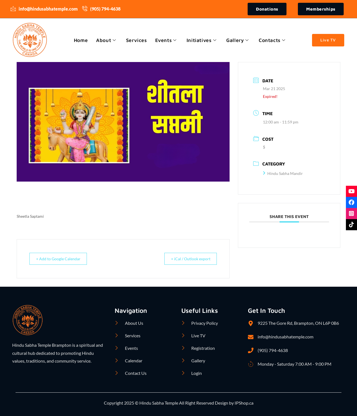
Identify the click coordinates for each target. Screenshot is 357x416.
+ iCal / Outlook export (188, 258)
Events (166, 40)
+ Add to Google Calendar (60, 258)
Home (79, 40)
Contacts (273, 40)
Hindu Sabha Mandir (283, 173)
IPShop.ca (243, 403)
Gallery (238, 40)
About (105, 40)
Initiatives (202, 40)
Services (136, 40)
